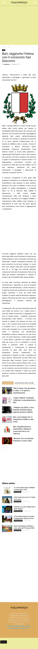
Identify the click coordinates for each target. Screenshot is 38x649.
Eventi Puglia (17, 492)
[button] (35, 2)
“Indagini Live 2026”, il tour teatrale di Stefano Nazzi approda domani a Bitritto (23, 409)
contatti (9, 626)
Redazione (7, 64)
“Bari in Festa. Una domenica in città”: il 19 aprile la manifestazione (24, 390)
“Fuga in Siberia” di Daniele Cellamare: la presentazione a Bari (24, 400)
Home (3, 47)
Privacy (28, 626)
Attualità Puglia (18, 511)
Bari (8, 47)
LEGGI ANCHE (7, 383)
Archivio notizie (18, 626)
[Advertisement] (19, 25)
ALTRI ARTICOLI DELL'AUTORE (24, 383)
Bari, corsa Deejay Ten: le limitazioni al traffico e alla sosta (23, 419)
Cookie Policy (14, 628)
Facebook (23, 628)
